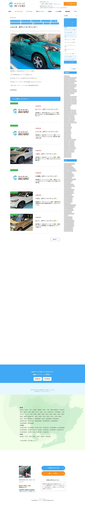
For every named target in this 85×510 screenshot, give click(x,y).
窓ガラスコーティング (36, 20)
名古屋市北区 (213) (73, 86)
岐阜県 (21, 438)
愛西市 (40, 412)
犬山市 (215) (74, 100)
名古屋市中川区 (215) (68, 105)
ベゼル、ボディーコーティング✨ (46, 154)
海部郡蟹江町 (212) (67, 124)
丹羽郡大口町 (58, 412)
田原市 (29, 417)
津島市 (55, 414)
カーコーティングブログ (15, 20)
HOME (9, 11)
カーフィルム (29, 11)
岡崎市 (42, 417)
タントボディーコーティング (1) (69, 225)
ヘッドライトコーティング (27, 23)
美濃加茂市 (49, 440)
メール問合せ (54, 479)
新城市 (38, 417)
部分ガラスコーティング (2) (69, 208)
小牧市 (49, 410)
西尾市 (33, 419)
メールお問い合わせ (71, 3)
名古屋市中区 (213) (67, 98)
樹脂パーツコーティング (37, 23)
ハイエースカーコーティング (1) (69, 213)
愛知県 (21, 407)
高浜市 (21, 419)
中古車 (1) (66, 215)
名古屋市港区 (55, 431)
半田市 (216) (67, 120)
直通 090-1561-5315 (54, 473)
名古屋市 (35, 410)
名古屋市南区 (48, 431)
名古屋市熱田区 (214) (68, 103)
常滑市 (42, 419)
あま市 (44, 412)
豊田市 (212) (67, 141)
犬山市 (52, 412)
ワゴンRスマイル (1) (68, 182)
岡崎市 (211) (74, 139)
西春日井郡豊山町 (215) (68, 127)
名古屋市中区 (47, 429)
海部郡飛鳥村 (55, 419)
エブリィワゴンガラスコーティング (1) (70, 179)
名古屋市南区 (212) (67, 108)
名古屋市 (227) (67, 122)
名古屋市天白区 (31, 433)
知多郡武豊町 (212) (67, 134)
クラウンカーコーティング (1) (69, 196)
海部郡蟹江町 (48, 419)
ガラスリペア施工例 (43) (69, 62)
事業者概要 (67, 11)
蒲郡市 (25, 417)
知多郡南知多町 (54, 422)
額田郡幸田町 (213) (67, 148)
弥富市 (53, 417)
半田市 (43, 414)
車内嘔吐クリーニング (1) (68, 198)
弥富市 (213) (72, 120)
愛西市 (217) (67, 93)
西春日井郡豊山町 (56, 410)
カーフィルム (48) (68, 56)
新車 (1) (66, 170)
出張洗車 (50, 11)
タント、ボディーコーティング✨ (46, 221)
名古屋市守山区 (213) (73, 81)
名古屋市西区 (31, 429)
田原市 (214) (67, 151)
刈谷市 (61, 417)
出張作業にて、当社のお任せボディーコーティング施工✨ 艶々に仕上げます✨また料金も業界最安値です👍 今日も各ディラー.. (47, 114)
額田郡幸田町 (48, 417)
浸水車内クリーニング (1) (72, 170)
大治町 (28, 414)
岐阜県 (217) (72, 79)
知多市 (60, 419)
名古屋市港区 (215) (67, 110)
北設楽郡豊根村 (40, 424)
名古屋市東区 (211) (67, 84)
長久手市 (33, 414)
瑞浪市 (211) (67, 86)
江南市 (36, 412)
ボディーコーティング (26, 20)
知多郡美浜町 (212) (67, 139)
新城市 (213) (72, 151)
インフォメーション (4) (69, 22)
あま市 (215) (72, 93)
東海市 (21, 417)
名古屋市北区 (23, 436)
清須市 (48, 412)
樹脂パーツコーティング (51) (69, 50)
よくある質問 (58, 11)
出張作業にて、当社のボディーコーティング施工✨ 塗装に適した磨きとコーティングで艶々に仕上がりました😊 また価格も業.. (47, 159)
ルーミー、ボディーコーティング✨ (47, 109)
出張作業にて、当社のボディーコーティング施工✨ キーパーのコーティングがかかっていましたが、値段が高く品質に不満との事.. (47, 136)
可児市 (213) (67, 81)
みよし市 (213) (72, 146)
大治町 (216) (74, 96)
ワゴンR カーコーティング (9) (69, 191)
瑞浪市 (39, 440)
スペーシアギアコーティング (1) (69, 222)
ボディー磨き (54, 20)
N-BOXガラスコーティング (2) (69, 210)
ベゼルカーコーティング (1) (69, 229)
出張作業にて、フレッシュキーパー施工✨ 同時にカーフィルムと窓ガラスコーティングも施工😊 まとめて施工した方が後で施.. (47, 181)
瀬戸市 (45, 410)
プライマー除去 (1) (67, 203)
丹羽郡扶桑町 (23, 414)
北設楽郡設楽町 (23, 424)
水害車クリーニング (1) (68, 172)
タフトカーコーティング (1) (69, 227)
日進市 (26, 410)
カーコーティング (18, 11)
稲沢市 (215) (74, 98)
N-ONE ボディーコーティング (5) (69, 189)
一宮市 (30, 410)
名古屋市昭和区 (55, 429)
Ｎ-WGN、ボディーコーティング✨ (46, 176)
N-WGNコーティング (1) (68, 177)
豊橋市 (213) (74, 148)
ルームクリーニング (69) (69, 59)
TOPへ (55, 239)
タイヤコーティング (54, 23)
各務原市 (44, 440)
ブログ (75, 11)
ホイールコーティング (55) (70, 42)
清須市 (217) (74, 110)
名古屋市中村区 (39, 429)
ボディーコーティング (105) (70, 29)
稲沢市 (31, 412)
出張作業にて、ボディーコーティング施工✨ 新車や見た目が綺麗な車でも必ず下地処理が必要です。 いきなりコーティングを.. (47, 203)
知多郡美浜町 (46, 422)
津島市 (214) (67, 115)
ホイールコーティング (46, 20)
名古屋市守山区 (47, 433)
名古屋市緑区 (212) (67, 112)
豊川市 (59, 414)
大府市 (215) (74, 103)
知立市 (25, 419)
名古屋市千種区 (23, 429)
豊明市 (33, 417)
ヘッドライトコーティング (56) (70, 46)
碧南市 (38, 419)
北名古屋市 (22, 412)
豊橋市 (51, 414)
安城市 (57, 417)
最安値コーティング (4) (68, 165)
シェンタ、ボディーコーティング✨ (47, 132)
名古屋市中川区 (40, 431)
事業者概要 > (21, 486)
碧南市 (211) (67, 146)
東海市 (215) (72, 115)
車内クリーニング (40, 11)
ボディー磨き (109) (68, 32)
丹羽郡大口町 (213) (67, 129)
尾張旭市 (40, 410)
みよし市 (38, 414)
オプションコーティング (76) (69, 36)
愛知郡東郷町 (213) (73, 122)
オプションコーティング (15, 23)
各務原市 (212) (67, 91)
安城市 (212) (72, 141)
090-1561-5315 (47, 4)
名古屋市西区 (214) (73, 91)
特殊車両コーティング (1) (68, 201)
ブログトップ (68, 19)
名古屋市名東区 (39, 433)
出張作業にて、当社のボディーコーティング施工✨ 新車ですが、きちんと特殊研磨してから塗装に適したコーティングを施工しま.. (47, 226)
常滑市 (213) (67, 117)
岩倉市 (27, 412)
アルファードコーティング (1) (69, 167)
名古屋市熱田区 (32, 431)
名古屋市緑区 (23, 433)
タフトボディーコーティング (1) (69, 220)
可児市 (26, 440)
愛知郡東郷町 (48, 424)
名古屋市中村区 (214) (68, 96)
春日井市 (22, 410)
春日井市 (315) (67, 79)
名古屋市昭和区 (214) (68, 100)
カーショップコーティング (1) (69, 184)
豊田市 (47, 414)
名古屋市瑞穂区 (23, 431)
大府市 (29, 419)
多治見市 (22, 440)
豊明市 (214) (72, 117)
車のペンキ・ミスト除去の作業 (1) (69, 186)
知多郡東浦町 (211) (67, 136)
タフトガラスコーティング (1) (69, 174)
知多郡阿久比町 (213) (68, 132)
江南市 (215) (74, 112)
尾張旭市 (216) (74, 84)
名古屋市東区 (55, 433)
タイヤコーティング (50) (69, 53)
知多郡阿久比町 (38, 422)
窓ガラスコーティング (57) (70, 39)
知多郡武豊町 (30, 422)
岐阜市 (34, 440)
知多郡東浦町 (23, 422)
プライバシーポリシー (42, 504)
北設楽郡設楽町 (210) (68, 153)
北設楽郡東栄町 (32, 424)
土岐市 (30, 440)
